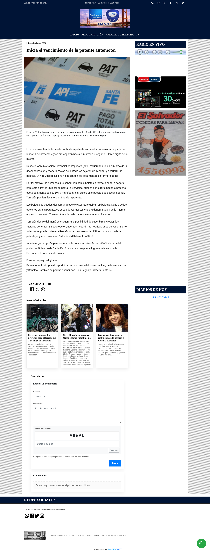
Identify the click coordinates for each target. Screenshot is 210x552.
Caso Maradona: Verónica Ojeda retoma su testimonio (77, 336)
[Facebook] (170, 3)
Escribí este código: (43, 429)
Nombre (36, 392)
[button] (152, 3)
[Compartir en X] (37, 289)
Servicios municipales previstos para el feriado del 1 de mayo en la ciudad (42, 338)
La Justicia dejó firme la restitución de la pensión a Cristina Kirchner (111, 338)
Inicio (74, 34)
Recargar (114, 450)
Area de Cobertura (120, 34)
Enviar (115, 463)
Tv (138, 34)
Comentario (37, 404)
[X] (164, 3)
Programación (92, 34)
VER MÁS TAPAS (160, 297)
